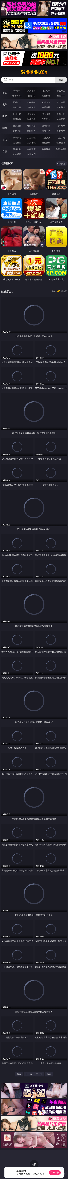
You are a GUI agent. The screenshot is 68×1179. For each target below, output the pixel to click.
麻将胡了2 (17, 95)
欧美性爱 (61, 114)
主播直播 (46, 107)
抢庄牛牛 (61, 95)
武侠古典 (61, 137)
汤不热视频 (61, 149)
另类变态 (61, 119)
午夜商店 (31, 149)
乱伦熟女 (46, 119)
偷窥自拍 (17, 125)
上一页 (29, 1074)
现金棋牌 (46, 95)
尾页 (49, 1074)
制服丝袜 (17, 119)
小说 (4, 139)
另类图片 (61, 130)
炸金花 (31, 95)
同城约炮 (17, 149)
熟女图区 (46, 130)
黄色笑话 (46, 142)
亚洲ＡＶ (17, 102)
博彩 (4, 92)
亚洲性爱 (17, 114)
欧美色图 (46, 125)
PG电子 (16, 90)
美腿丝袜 (17, 130)
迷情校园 (17, 142)
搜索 (61, 79)
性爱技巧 (61, 142)
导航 (4, 151)
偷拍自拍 (31, 114)
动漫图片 (61, 125)
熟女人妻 (17, 107)
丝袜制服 (31, 107)
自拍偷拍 (31, 102)
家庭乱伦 (31, 137)
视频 (4, 104)
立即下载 (55, 1172)
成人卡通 (46, 114)
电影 (4, 116)
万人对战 (46, 90)
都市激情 (17, 137)
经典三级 (31, 119)
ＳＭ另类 (61, 107)
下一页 (39, 1074)
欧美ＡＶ (46, 102)
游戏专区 (61, 90)
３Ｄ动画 (61, 102)
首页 (19, 1074)
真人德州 (31, 90)
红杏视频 (17, 154)
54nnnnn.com (34, 72)
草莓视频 (46, 149)
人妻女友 (46, 137)
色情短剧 (31, 154)
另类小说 (31, 142)
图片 (4, 128)
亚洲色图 (31, 125)
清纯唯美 (31, 130)
